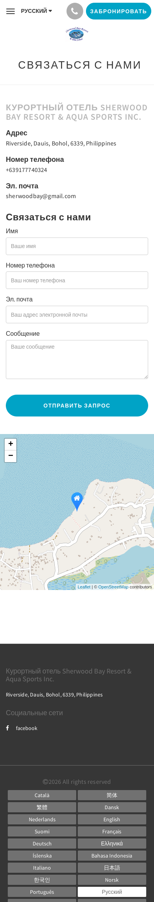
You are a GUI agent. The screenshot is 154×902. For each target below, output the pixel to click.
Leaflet (84, 587)
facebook (21, 728)
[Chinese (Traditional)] (42, 807)
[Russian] (112, 892)
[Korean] (42, 880)
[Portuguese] (42, 892)
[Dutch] (42, 819)
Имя (12, 231)
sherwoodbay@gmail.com (41, 196)
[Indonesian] (112, 856)
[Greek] (112, 843)
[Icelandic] (42, 856)
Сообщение (23, 333)
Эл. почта (19, 299)
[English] (112, 819)
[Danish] (112, 807)
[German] (42, 843)
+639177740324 (26, 170)
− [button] (10, 456)
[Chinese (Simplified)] (112, 795)
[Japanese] (112, 868)
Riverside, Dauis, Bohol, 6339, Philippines (61, 143)
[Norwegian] (112, 880)
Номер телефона (30, 265)
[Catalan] (42, 795)
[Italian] (42, 868)
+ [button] (10, 444)
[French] (112, 831)
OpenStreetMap (113, 587)
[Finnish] (42, 831)
